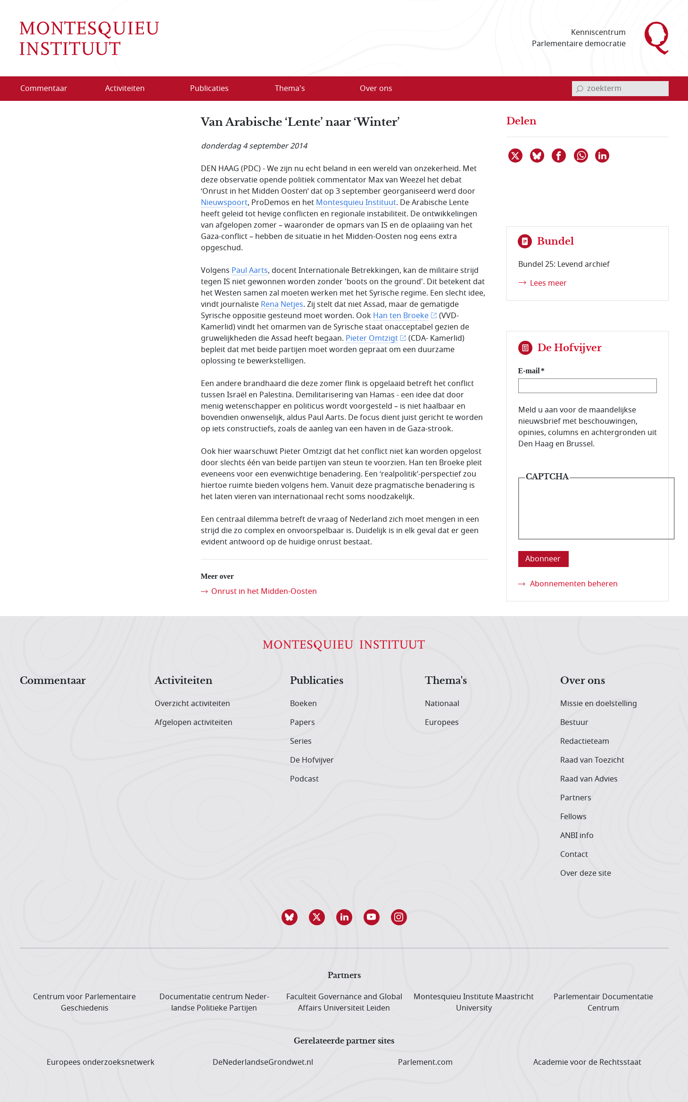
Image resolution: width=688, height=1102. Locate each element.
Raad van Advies (589, 779)
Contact (574, 854)
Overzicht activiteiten (192, 703)
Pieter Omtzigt (372, 338)
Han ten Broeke (401, 315)
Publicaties (316, 681)
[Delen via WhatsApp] (581, 155)
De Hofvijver (312, 760)
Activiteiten (184, 681)
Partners (575, 798)
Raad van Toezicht (592, 760)
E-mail (529, 371)
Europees (442, 722)
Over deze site (585, 873)
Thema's (446, 681)
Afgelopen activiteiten (193, 722)
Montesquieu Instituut (356, 202)
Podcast (304, 779)
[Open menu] (170, 89)
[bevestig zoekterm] (579, 88)
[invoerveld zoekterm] (620, 88)
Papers (302, 722)
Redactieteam (584, 741)
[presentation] (596, 515)
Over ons (582, 681)
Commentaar (53, 681)
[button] (289, 917)
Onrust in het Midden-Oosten (264, 591)
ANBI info (577, 835)
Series (301, 741)
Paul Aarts (250, 270)
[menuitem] (49, 89)
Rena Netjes (282, 304)
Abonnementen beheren (574, 584)
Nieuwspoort (224, 202)
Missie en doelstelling (598, 703)
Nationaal (442, 703)
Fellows (573, 816)
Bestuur (574, 722)
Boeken (303, 703)
